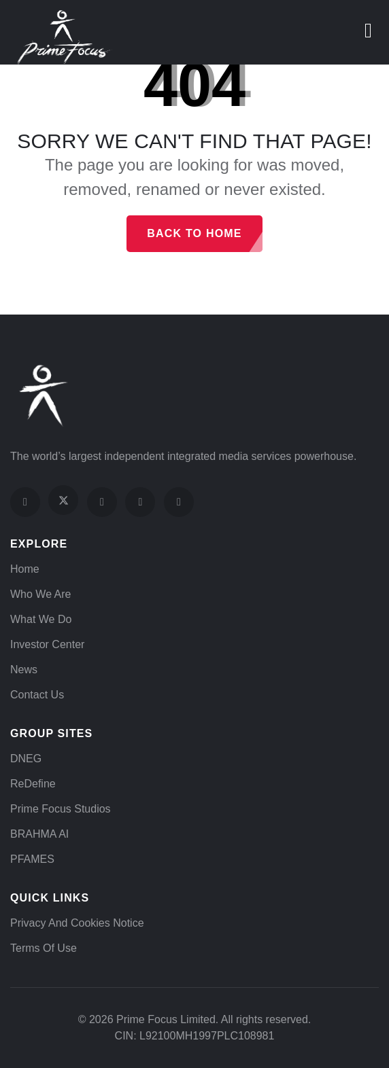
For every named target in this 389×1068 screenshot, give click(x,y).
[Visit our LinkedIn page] (179, 502)
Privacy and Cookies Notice (77, 923)
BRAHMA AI (39, 834)
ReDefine (33, 783)
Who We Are (40, 594)
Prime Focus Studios (60, 809)
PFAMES (32, 859)
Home (24, 569)
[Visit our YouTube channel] (140, 502)
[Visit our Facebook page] (25, 502)
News (23, 669)
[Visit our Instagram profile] (102, 502)
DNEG (25, 758)
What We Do (40, 619)
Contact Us (37, 694)
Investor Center (47, 644)
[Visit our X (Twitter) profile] (63, 500)
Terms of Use (43, 948)
